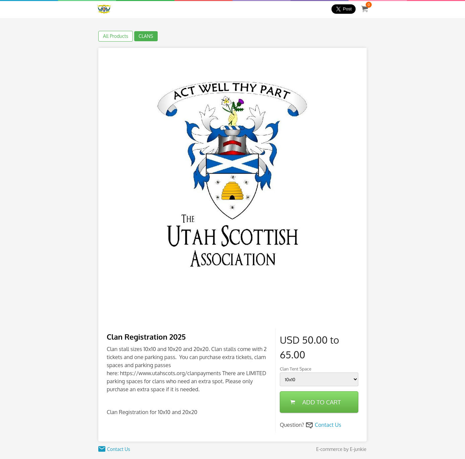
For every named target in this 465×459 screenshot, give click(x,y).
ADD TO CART (315, 402)
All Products (115, 36)
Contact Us (328, 424)
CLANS (146, 36)
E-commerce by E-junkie (341, 449)
